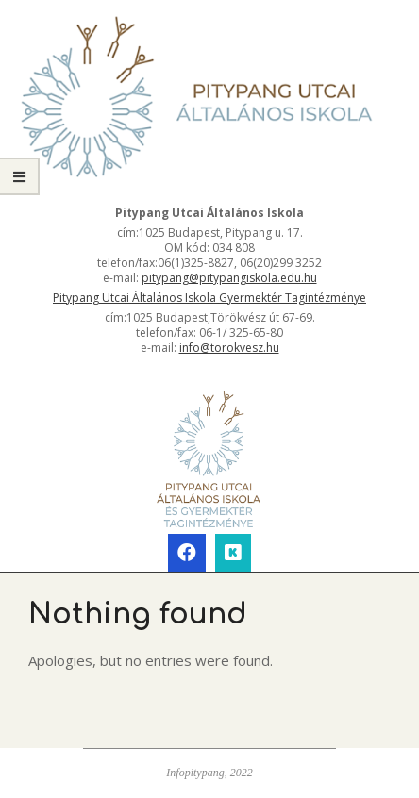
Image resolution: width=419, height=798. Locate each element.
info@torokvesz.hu (229, 348)
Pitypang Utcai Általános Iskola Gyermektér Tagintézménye (209, 298)
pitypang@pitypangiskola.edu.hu (229, 278)
